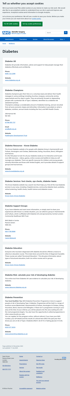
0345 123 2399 (10, 74)
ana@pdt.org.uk (10, 129)
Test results (39, 367)
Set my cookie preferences (32, 24)
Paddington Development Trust (16, 135)
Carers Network (10, 238)
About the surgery (48, 39)
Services (35, 39)
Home (4, 43)
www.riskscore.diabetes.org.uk (15, 287)
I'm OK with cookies (11, 24)
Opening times (40, 360)
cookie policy (36, 19)
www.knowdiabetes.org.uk (14, 171)
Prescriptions (23, 39)
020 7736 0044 (10, 231)
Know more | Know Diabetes (15, 196)
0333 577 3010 (10, 327)
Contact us (39, 356)
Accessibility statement (25, 388)
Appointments (9, 39)
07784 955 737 (10, 122)
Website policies (40, 388)
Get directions (7, 365)
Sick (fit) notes (40, 364)
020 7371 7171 (7, 369)
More (62, 39)
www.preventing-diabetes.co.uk (16, 334)
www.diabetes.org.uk (12, 80)
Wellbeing (12, 43)
